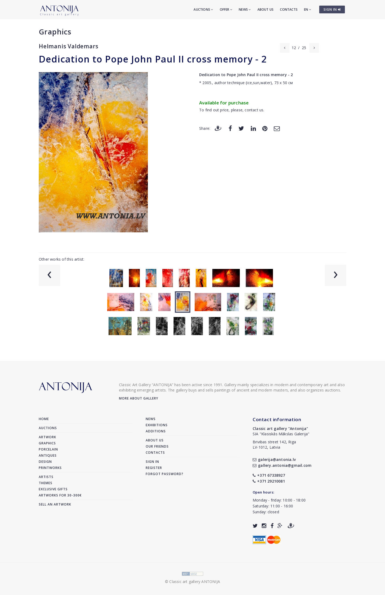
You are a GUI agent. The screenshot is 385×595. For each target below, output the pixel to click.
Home (44, 419)
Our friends (157, 446)
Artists (46, 477)
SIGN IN (332, 9)
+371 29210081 (269, 481)
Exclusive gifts (53, 489)
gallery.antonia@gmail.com (282, 465)
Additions (156, 431)
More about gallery (138, 398)
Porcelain (48, 449)
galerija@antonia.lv (274, 459)
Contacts (289, 9)
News (245, 9)
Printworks (50, 467)
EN (307, 9)
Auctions (203, 9)
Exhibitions (157, 425)
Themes (45, 483)
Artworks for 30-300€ (60, 495)
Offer (226, 9)
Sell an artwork (55, 504)
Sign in (152, 461)
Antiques (48, 455)
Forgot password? (164, 474)
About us (265, 9)
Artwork (47, 437)
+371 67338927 (269, 475)
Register (154, 467)
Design (45, 461)
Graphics (55, 32)
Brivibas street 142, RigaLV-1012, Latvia (274, 444)
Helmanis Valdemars (68, 46)
